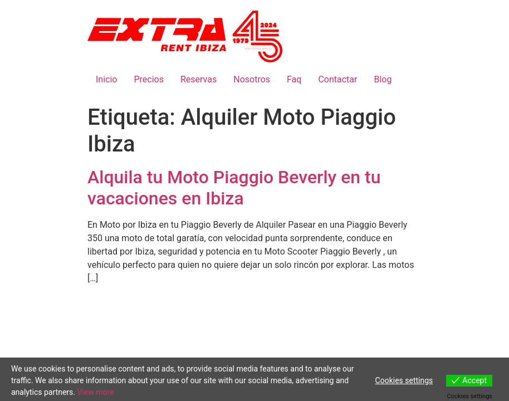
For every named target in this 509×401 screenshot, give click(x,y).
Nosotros (251, 79)
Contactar (337, 79)
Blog (382, 79)
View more (95, 392)
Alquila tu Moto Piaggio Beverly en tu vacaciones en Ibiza (234, 188)
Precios (149, 79)
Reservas (198, 79)
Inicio (106, 79)
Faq (294, 79)
